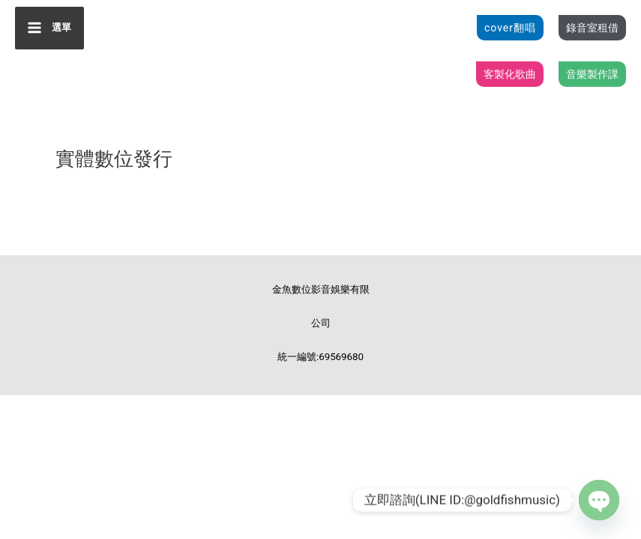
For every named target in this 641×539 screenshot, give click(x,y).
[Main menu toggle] (50, 29)
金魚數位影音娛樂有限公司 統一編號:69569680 (321, 329)
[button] (510, 30)
